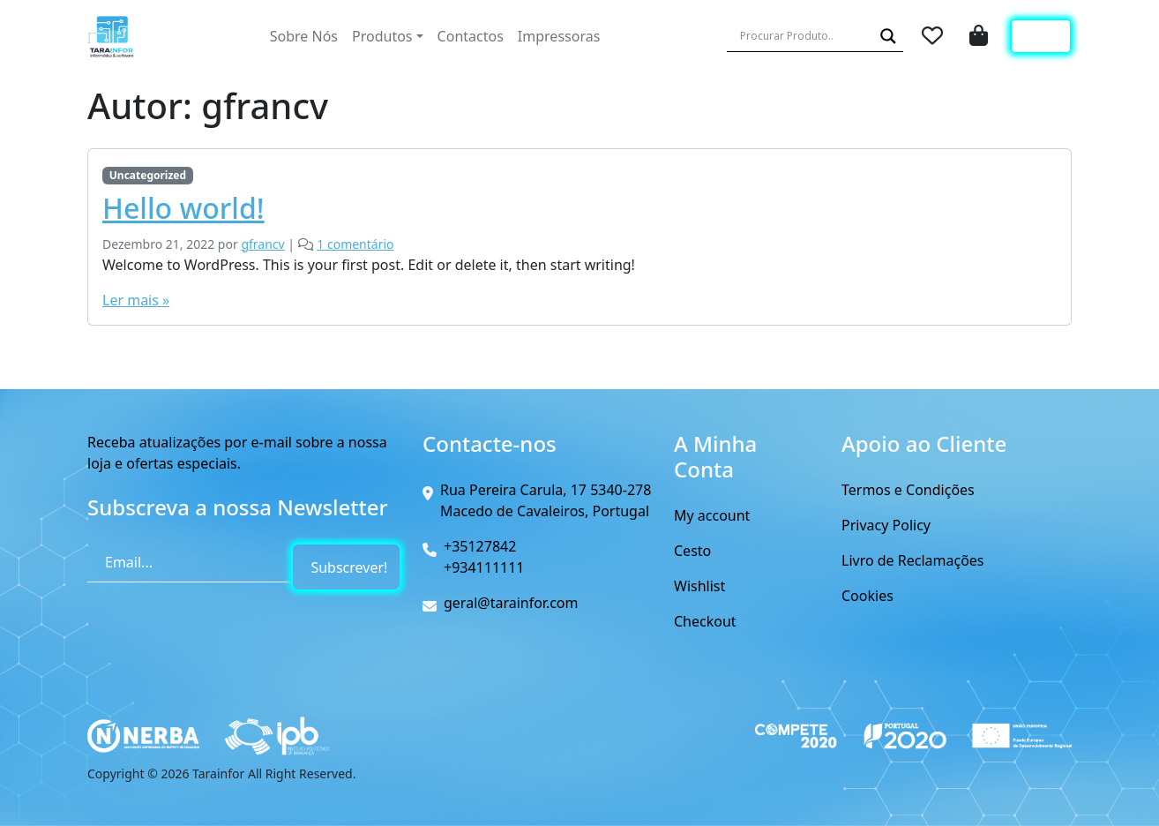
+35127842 (480, 546)
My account (712, 515)
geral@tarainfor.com (511, 602)
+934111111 (484, 567)
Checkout (705, 621)
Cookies (867, 595)
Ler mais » (135, 300)
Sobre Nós (304, 36)
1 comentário (355, 244)
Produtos (382, 36)
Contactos (470, 36)
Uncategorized (147, 175)
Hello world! (183, 208)
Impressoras (559, 36)
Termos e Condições (908, 489)
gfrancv (262, 244)
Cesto (692, 550)
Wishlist (699, 586)
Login (1040, 36)
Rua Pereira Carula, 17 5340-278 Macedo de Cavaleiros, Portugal (545, 500)
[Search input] (804, 36)
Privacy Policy (886, 525)
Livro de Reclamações (912, 560)
